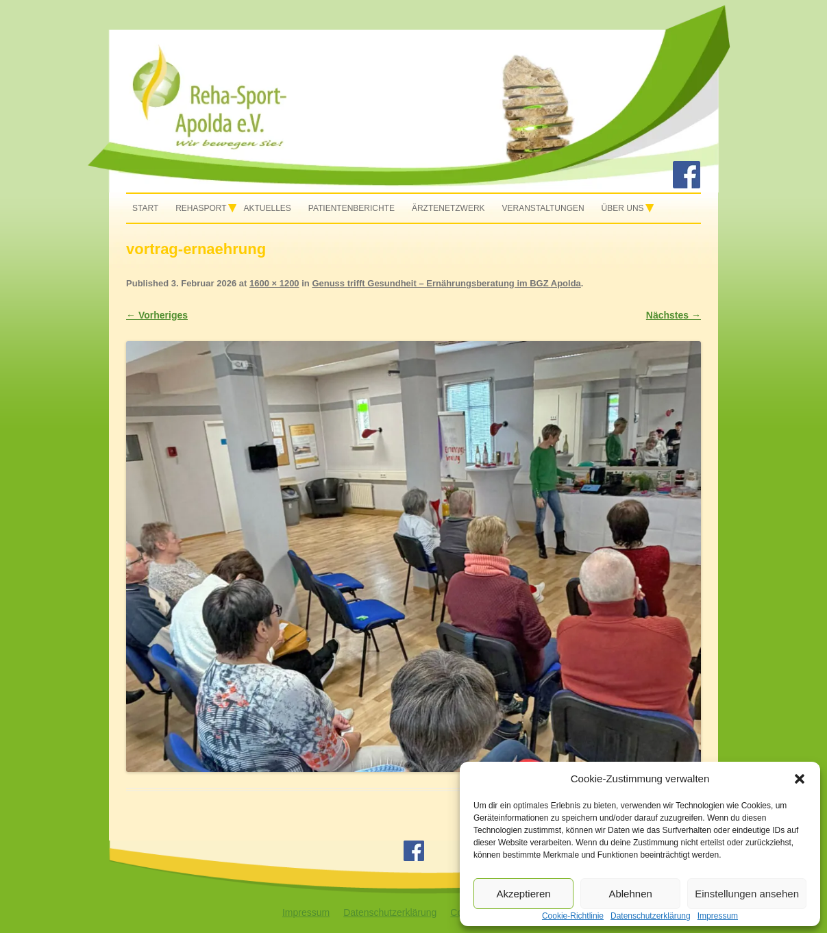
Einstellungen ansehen (747, 893)
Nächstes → (673, 315)
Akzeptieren (523, 893)
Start (145, 208)
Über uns (623, 208)
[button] (799, 779)
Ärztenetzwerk (448, 208)
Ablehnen (630, 893)
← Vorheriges (157, 315)
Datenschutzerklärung (389, 912)
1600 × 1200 (274, 283)
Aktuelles (267, 208)
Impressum (306, 912)
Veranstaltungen (543, 208)
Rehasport (200, 208)
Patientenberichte (351, 208)
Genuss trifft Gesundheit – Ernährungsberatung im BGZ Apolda (446, 283)
